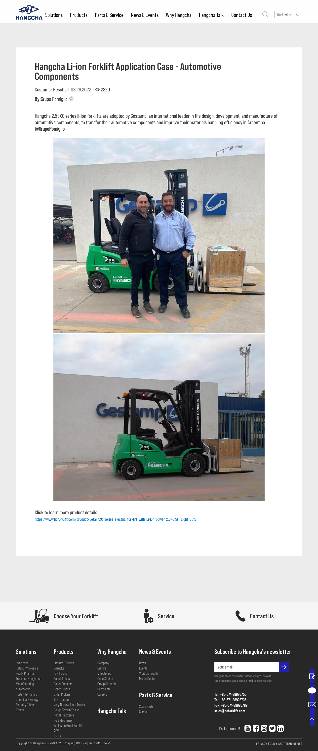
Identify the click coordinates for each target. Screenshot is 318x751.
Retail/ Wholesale (27, 668)
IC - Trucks (60, 673)
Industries (22, 663)
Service (143, 711)
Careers (102, 694)
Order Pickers (62, 694)
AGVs (57, 730)
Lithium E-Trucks (64, 663)
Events (143, 668)
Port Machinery (63, 720)
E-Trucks (59, 668)
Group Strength (106, 683)
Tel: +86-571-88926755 (229, 694)
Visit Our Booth (148, 673)
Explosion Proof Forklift (68, 725)
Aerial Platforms (64, 715)
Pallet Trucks (62, 678)
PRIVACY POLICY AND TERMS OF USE (279, 743)
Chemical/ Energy (27, 699)
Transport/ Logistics (28, 678)
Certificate (104, 689)
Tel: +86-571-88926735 (229, 699)
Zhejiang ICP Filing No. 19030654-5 (87, 743)
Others (20, 710)
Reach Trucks (62, 689)
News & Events (145, 14)
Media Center (147, 678)
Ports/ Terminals (26, 694)
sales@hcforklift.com (228, 710)
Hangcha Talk (211, 14)
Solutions (54, 14)
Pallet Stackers (63, 683)
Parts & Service (109, 14)
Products (78, 14)
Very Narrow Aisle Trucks (69, 704)
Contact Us (241, 14)
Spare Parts (146, 706)
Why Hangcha (179, 14)
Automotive (23, 689)
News (142, 663)
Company (103, 663)
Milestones (104, 673)
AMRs (57, 736)
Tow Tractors (62, 699)
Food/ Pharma (25, 673)
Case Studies (105, 678)
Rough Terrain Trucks (67, 710)
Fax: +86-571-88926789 (229, 705)
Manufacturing (25, 683)
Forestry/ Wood (25, 704)
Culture (101, 668)
